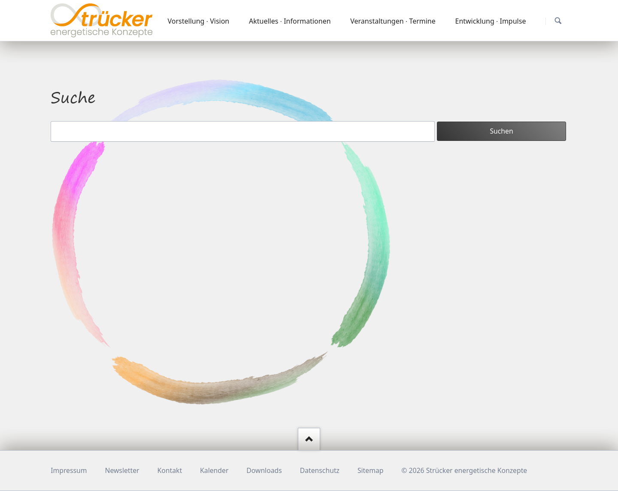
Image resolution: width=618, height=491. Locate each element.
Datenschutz (319, 470)
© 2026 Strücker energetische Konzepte (464, 470)
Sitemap (370, 470)
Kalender (214, 470)
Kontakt (170, 470)
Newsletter (122, 470)
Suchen (558, 20)
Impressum (69, 470)
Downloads (264, 470)
